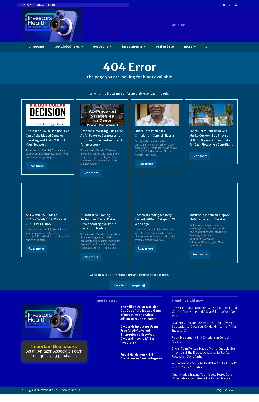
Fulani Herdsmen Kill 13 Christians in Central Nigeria (141, 364)
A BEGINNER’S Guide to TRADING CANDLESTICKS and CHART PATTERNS (45, 224)
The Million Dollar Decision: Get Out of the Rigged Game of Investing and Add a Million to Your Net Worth (141, 320)
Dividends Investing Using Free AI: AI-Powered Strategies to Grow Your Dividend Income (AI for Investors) (99, 141)
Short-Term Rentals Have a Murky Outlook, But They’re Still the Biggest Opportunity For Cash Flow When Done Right (211, 141)
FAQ (218, 398)
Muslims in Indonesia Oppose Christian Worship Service (209, 224)
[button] (205, 46)
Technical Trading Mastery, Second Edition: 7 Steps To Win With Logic (155, 224)
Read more (36, 167)
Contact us (231, 398)
